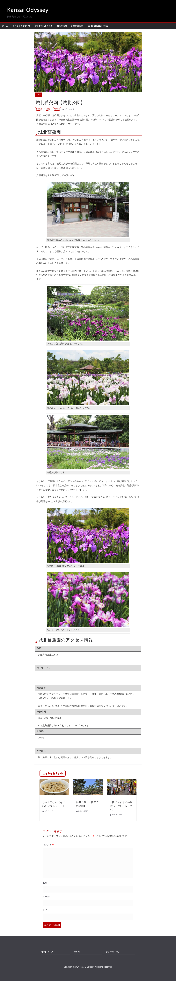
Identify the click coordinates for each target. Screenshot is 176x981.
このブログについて (21, 25)
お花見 (38, 109)
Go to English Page (97, 25)
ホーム (5, 25)
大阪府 (38, 94)
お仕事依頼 (62, 25)
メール (46, 896)
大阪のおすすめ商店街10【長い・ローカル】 (121, 805)
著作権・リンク (47, 952)
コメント (48, 844)
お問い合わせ (77, 25)
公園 (47, 109)
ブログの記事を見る (43, 25)
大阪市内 (57, 109)
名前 (45, 883)
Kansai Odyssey (27, 10)
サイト (46, 910)
